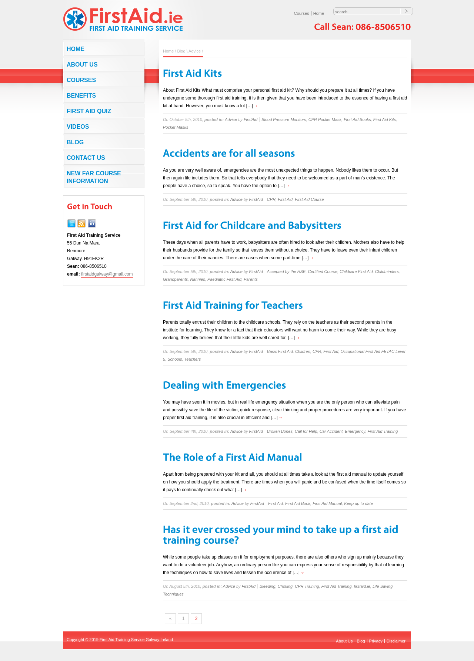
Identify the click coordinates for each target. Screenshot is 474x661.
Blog (75, 142)
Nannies (197, 279)
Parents (251, 279)
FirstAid (250, 119)
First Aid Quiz (89, 111)
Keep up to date (358, 503)
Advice (194, 51)
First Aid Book (297, 503)
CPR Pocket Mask (324, 119)
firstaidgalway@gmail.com (107, 274)
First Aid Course (309, 199)
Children (302, 351)
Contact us (86, 158)
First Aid (285, 199)
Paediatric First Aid (224, 279)
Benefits (81, 95)
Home (318, 13)
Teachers (192, 359)
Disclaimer (396, 641)
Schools (174, 359)
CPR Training (307, 586)
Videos (78, 127)
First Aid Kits (384, 119)
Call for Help (306, 431)
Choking (285, 586)
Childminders (387, 271)
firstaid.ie (362, 586)
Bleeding (268, 586)
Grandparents (175, 279)
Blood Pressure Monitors (283, 119)
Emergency (355, 431)
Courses (301, 13)
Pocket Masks (175, 127)
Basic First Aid (280, 351)
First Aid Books (357, 119)
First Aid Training (382, 431)
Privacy (376, 641)
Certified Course (322, 271)
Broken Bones (280, 431)
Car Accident (331, 431)
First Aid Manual (327, 503)
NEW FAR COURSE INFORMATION (94, 177)
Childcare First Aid (356, 271)
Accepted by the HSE (286, 271)
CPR (271, 199)
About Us (82, 64)
